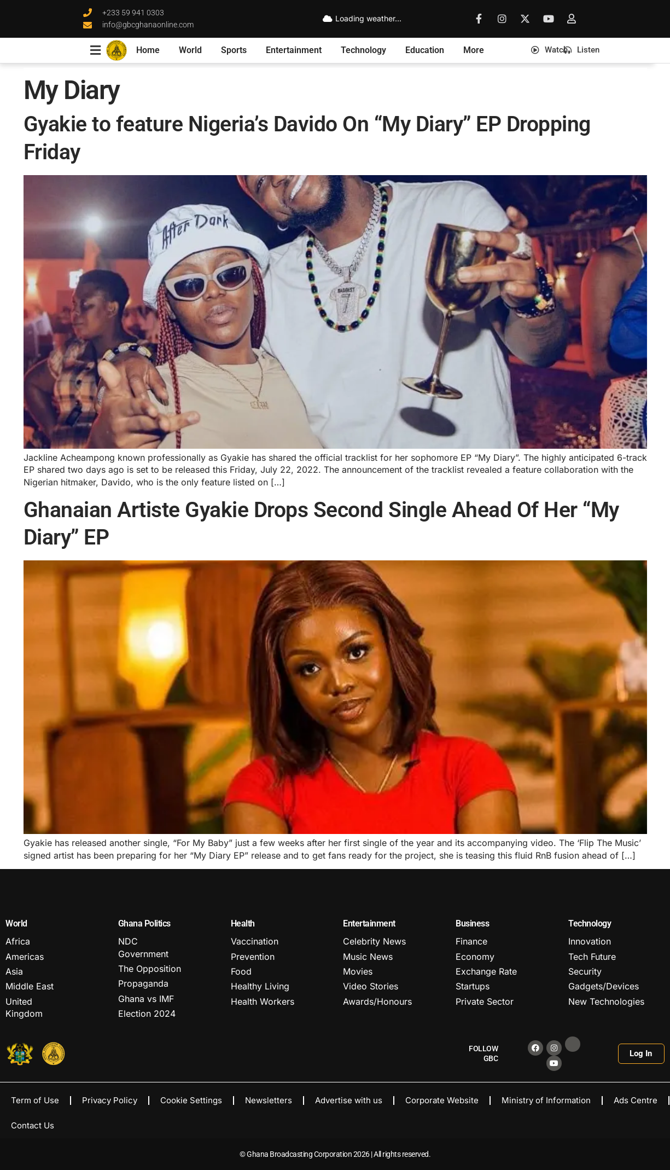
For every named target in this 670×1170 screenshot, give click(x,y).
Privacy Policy (109, 1100)
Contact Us (32, 1125)
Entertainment (294, 50)
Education (424, 50)
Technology (363, 50)
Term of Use (35, 1100)
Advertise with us (348, 1100)
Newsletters (268, 1100)
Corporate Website (442, 1100)
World (190, 50)
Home (148, 50)
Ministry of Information (546, 1100)
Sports (234, 50)
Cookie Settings (191, 1100)
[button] (504, 49)
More (473, 50)
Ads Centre (635, 1100)
